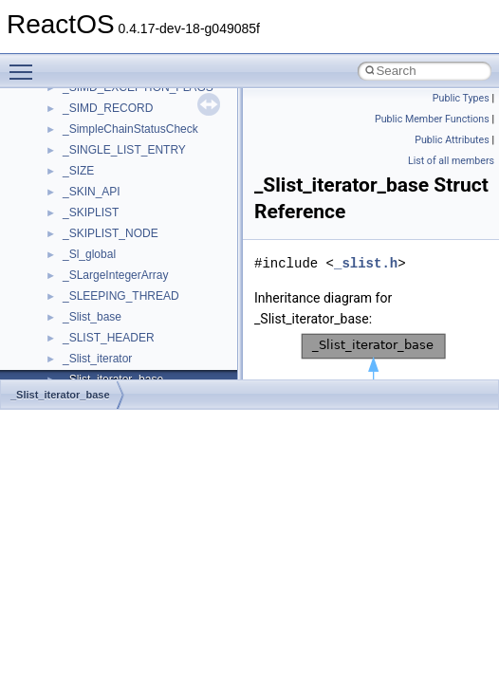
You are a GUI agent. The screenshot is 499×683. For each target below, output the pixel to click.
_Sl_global (89, 254)
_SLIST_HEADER (109, 337)
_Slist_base (92, 316)
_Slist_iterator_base (60, 394)
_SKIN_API (91, 191)
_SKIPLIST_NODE (110, 233)
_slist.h (365, 263)
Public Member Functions (432, 119)
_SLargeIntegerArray (115, 275)
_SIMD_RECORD (108, 108)
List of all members (451, 161)
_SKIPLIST (91, 212)
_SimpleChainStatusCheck (130, 129)
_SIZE (78, 170)
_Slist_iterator (97, 358)
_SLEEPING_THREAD (121, 296)
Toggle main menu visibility (25, 63)
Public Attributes (452, 140)
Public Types (461, 98)
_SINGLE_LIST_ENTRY (124, 150)
